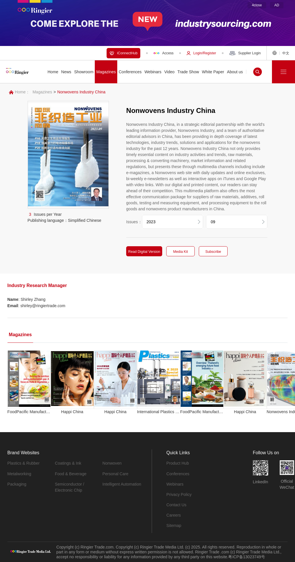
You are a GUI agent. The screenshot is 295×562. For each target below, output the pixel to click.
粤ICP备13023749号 (246, 556)
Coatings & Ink (68, 463)
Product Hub (178, 463)
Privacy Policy (179, 494)
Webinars (175, 484)
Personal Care (115, 473)
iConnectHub (123, 53)
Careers (174, 515)
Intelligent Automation (122, 484)
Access (163, 53)
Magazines (42, 92)
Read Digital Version (144, 252)
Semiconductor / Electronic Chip (69, 487)
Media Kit (180, 252)
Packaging (16, 484)
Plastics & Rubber (23, 463)
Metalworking (19, 473)
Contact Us (176, 504)
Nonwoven (112, 463)
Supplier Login (245, 53)
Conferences (178, 473)
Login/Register (201, 53)
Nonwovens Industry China (81, 92)
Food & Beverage (70, 473)
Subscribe (212, 252)
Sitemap (174, 525)
